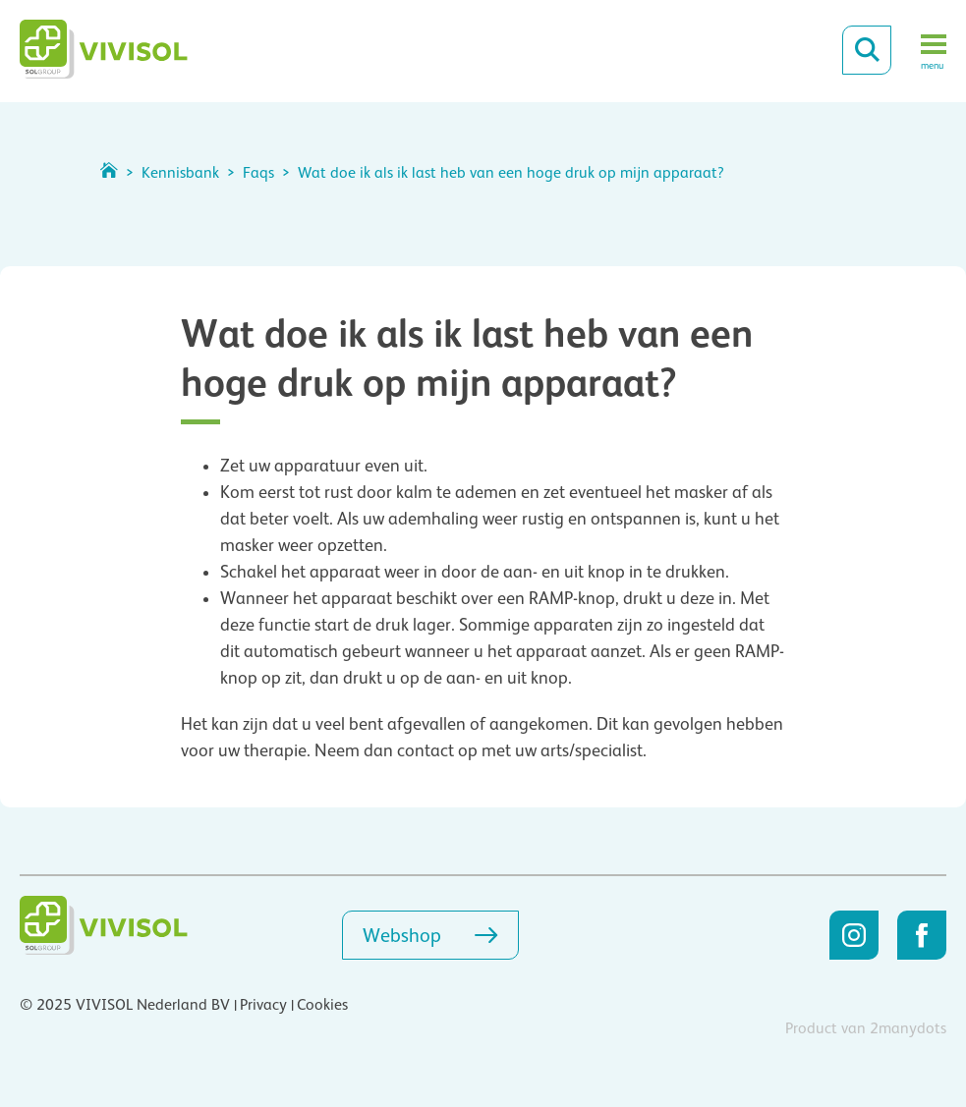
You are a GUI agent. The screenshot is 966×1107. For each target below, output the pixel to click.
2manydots (908, 1028)
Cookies (322, 1005)
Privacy (263, 1005)
